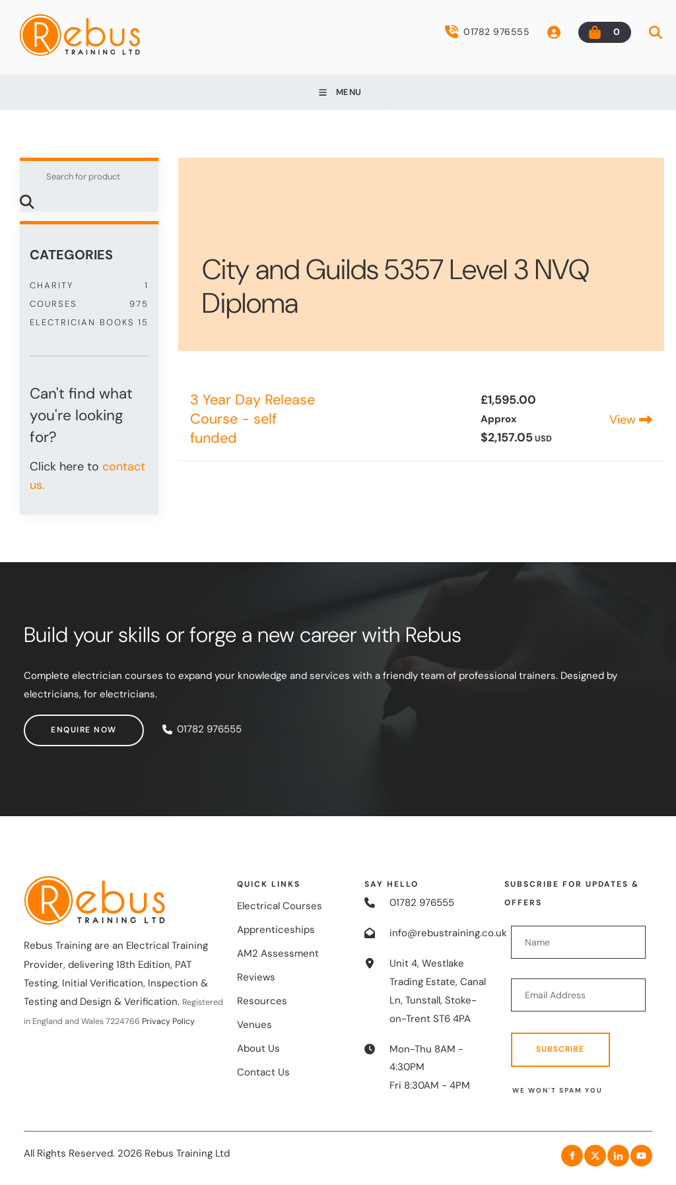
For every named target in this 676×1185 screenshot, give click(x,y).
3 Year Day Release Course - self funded (252, 419)
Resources (262, 1001)
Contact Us (263, 1072)
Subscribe (560, 1049)
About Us (258, 1048)
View (630, 420)
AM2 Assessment (278, 953)
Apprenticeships (276, 929)
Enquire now (57, 723)
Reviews (256, 977)
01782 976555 (487, 31)
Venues (254, 1024)
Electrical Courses (279, 906)
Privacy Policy (168, 1021)
